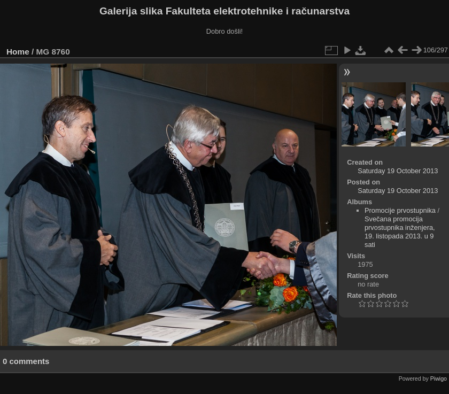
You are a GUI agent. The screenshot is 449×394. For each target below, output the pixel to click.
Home (17, 51)
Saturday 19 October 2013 (398, 171)
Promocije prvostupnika (400, 210)
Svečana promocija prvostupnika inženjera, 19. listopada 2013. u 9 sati (400, 232)
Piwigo (438, 378)
